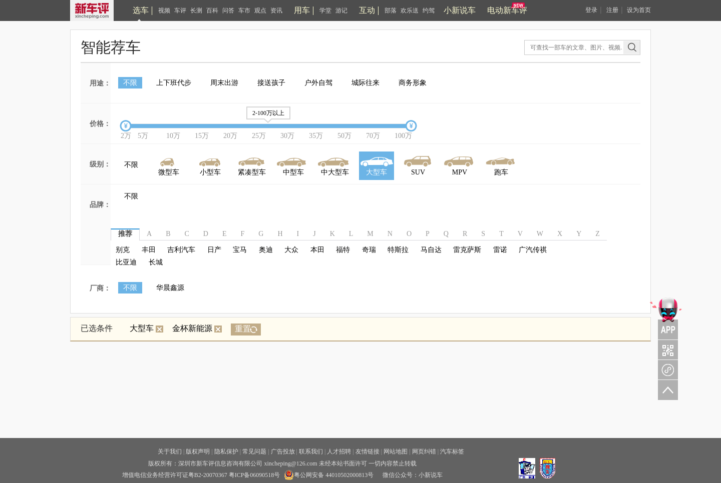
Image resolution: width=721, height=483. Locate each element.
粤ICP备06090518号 (254, 475)
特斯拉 (398, 250)
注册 (612, 10)
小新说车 (460, 10)
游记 (341, 10)
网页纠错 (424, 451)
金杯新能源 (197, 328)
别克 (123, 250)
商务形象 (413, 82)
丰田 (149, 250)
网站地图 (396, 451)
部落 (391, 10)
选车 (141, 10)
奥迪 (266, 250)
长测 (196, 10)
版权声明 (198, 451)
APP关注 (666, 318)
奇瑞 (369, 250)
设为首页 (639, 10)
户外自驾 (318, 82)
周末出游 (224, 82)
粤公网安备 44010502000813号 (329, 475)
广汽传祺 (533, 250)
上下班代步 (173, 82)
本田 (317, 250)
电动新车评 (507, 10)
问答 (228, 10)
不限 (130, 82)
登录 (591, 10)
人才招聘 (339, 451)
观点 (260, 10)
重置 (243, 328)
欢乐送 (410, 10)
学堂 (325, 10)
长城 (156, 262)
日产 (214, 250)
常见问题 (254, 451)
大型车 (146, 328)
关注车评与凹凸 (666, 350)
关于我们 (170, 451)
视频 (164, 10)
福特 (343, 250)
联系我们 (311, 451)
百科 (212, 10)
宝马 (240, 250)
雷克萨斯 (467, 250)
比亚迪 (126, 262)
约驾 (429, 10)
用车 (302, 10)
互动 (367, 10)
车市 (244, 10)
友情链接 (367, 451)
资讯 (276, 10)
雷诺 (500, 250)
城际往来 (365, 82)
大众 (291, 250)
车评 (180, 10)
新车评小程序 (666, 370)
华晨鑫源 (170, 288)
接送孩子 (271, 82)
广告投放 (283, 451)
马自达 (431, 250)
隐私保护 (226, 451)
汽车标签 (452, 451)
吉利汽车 (181, 250)
